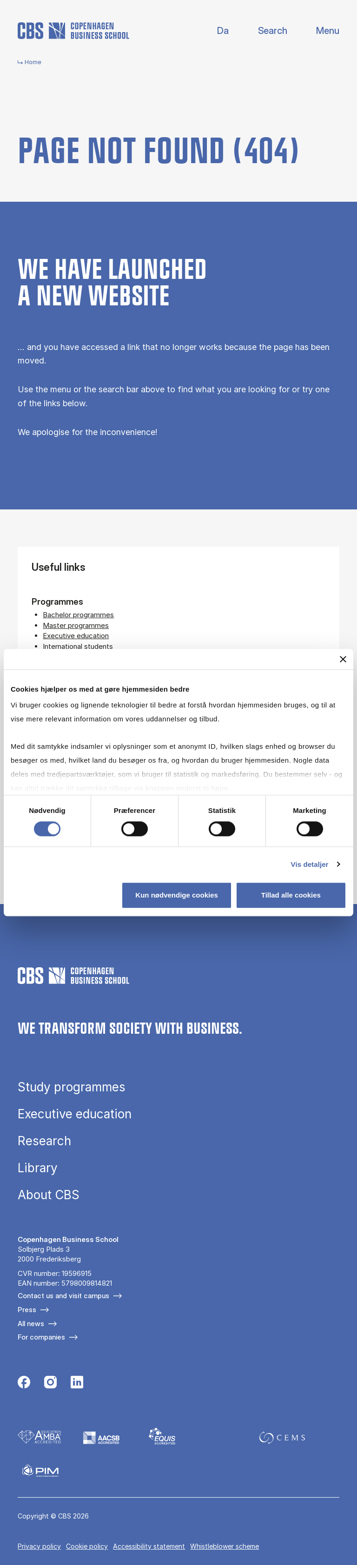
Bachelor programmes (78, 614)
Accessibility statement (149, 1546)
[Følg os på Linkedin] (77, 1383)
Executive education (76, 635)
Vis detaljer (310, 864)
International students (78, 646)
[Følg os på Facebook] (24, 1383)
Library (38, 1168)
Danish (215, 31)
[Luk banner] (343, 659)
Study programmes (72, 1087)
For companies (41, 1337)
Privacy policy (39, 1546)
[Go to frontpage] (73, 30)
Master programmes (76, 625)
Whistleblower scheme (224, 1546)
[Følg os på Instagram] (50, 1383)
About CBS (48, 1195)
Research (44, 1141)
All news (31, 1323)
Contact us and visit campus (63, 1295)
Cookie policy (87, 1546)
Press (27, 1309)
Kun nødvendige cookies (176, 895)
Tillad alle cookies (291, 895)
